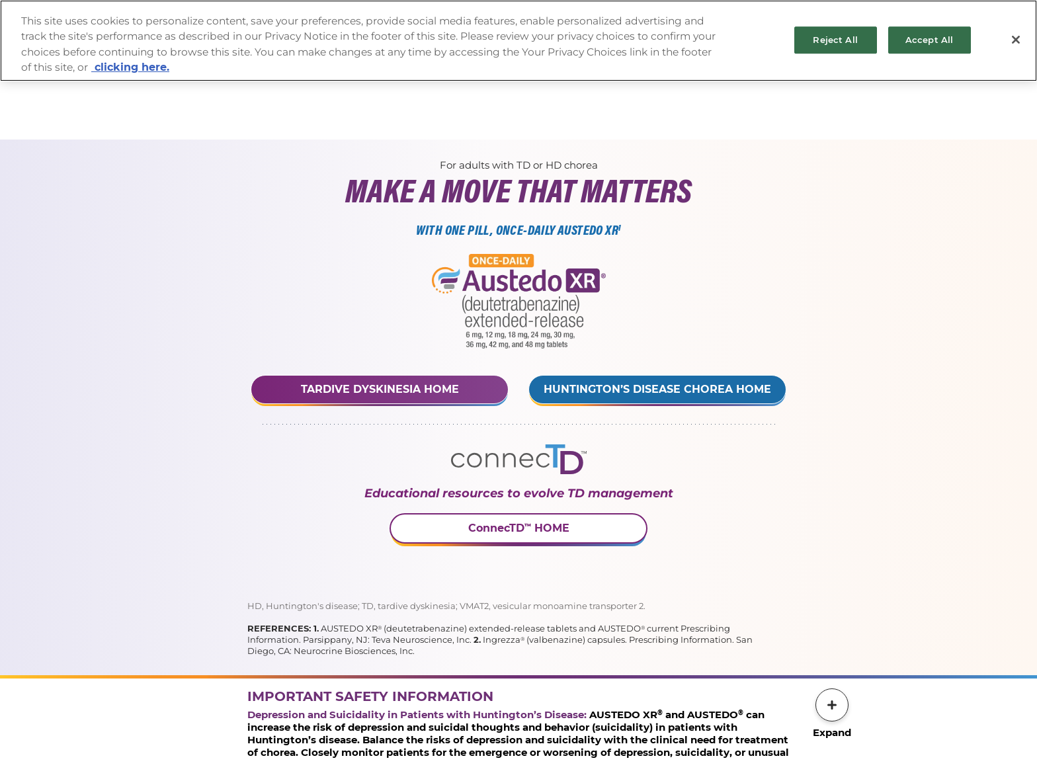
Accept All (929, 39)
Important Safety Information (385, 98)
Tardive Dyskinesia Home (380, 389)
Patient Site (733, 98)
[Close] (1015, 39)
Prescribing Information (301, 98)
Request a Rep (468, 98)
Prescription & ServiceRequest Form (566, 98)
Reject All (835, 39)
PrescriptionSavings (660, 98)
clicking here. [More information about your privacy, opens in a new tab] (130, 67)
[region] (518, 40)
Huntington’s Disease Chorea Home (657, 389)
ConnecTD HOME (518, 528)
